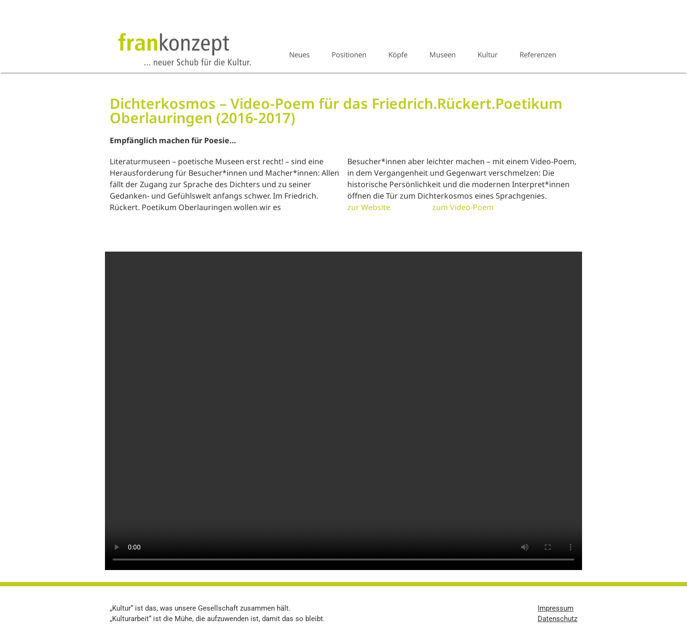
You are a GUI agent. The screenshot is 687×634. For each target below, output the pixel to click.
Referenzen (538, 54)
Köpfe (397, 54)
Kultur (488, 54)
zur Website (368, 207)
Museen (442, 54)
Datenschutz (557, 618)
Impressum (555, 608)
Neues (299, 54)
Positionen (349, 54)
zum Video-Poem (463, 207)
